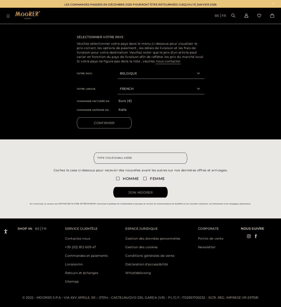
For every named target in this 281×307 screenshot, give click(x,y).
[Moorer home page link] (27, 15)
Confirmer (104, 123)
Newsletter (207, 247)
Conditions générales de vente (149, 256)
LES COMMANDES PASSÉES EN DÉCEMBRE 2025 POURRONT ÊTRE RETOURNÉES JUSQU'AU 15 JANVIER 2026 (140, 4)
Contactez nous (77, 238)
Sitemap (72, 281)
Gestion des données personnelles (152, 238)
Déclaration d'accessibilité (146, 264)
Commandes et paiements (86, 256)
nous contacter (168, 61)
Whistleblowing (138, 273)
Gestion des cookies (141, 247)
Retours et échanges (81, 273)
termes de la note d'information (77, 203)
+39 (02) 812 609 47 (80, 247)
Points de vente (210, 238)
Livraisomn (74, 264)
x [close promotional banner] (273, 4)
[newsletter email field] (140, 158)
